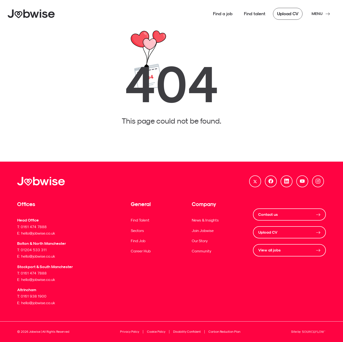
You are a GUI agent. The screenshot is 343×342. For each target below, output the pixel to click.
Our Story (200, 241)
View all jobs (269, 250)
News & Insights (205, 220)
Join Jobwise (203, 230)
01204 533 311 (34, 250)
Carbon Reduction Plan (224, 331)
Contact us (268, 214)
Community (201, 251)
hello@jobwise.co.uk (38, 233)
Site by (308, 332)
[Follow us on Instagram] (318, 181)
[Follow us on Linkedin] (287, 181)
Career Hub (141, 251)
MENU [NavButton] (317, 13)
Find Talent (140, 220)
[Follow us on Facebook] (271, 181)
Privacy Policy (129, 331)
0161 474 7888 (34, 227)
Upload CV (267, 232)
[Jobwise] (31, 14)
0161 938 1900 (33, 296)
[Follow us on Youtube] (302, 181)
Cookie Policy (156, 331)
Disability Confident (187, 331)
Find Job (138, 241)
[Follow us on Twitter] (255, 181)
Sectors (137, 230)
